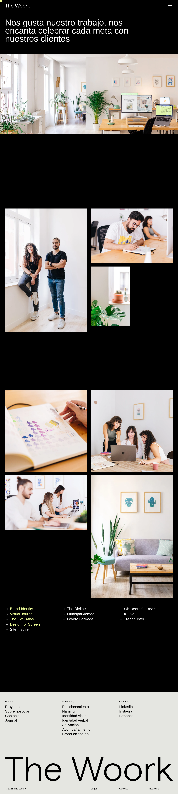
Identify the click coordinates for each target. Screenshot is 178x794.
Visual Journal (21, 614)
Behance (126, 716)
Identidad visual (74, 716)
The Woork (17, 5)
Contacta (12, 716)
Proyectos (13, 707)
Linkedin (126, 707)
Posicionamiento (75, 707)
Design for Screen (25, 624)
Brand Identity (21, 609)
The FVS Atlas (22, 619)
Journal (11, 720)
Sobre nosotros (17, 711)
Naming (68, 711)
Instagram (127, 711)
